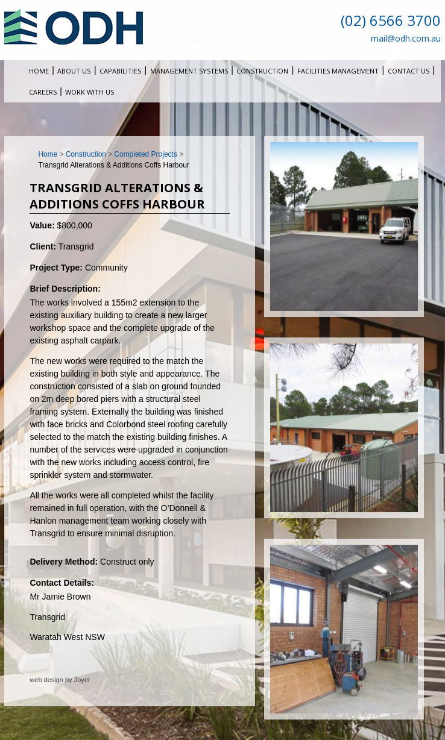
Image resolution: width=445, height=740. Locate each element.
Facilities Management (338, 70)
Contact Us (408, 70)
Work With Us (89, 91)
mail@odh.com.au (406, 38)
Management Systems (189, 70)
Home (39, 70)
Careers (43, 91)
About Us (73, 70)
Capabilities (120, 70)
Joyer (82, 679)
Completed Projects (145, 154)
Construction (262, 70)
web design (46, 679)
